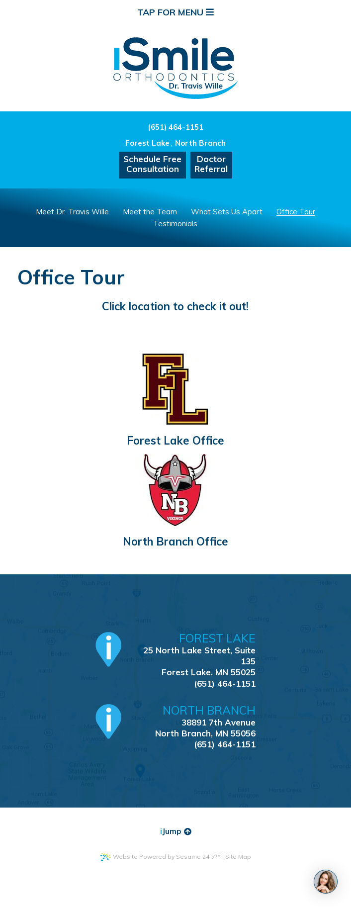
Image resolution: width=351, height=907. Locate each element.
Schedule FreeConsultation (152, 164)
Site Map (238, 856)
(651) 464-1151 (175, 127)
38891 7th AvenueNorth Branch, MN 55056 (192, 721)
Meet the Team (150, 211)
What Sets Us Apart (227, 211)
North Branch (200, 143)
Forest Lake (147, 143)
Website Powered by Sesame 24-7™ (160, 857)
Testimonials (175, 223)
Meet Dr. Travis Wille (72, 211)
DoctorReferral (211, 164)
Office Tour (295, 211)
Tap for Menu (175, 12)
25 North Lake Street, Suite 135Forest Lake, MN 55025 (192, 655)
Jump (175, 831)
